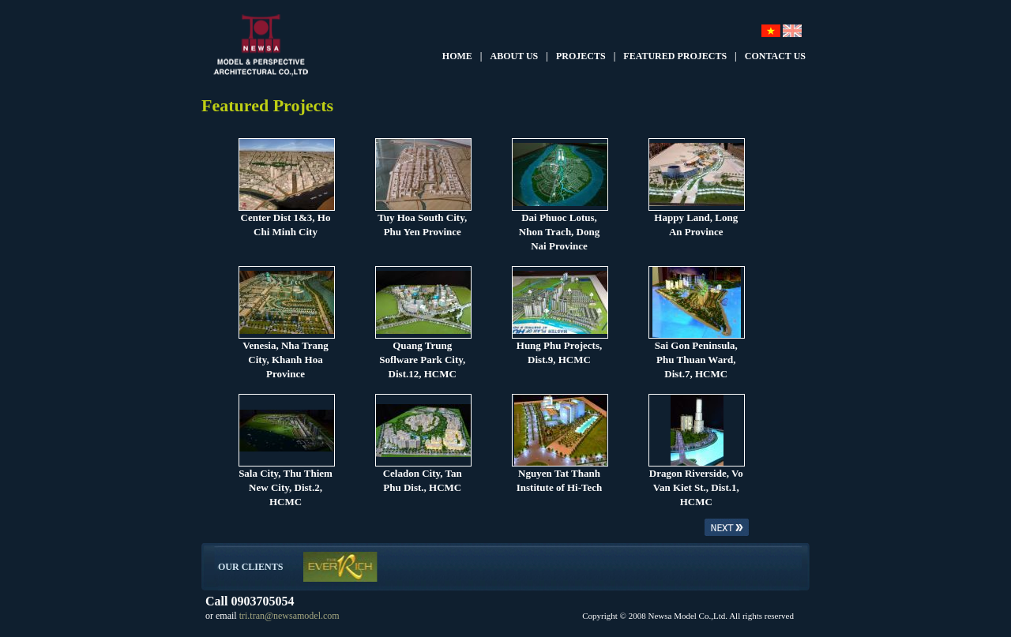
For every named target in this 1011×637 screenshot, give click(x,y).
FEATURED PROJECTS (675, 56)
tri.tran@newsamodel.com (288, 615)
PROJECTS (581, 56)
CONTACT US (775, 56)
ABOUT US (514, 56)
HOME (457, 56)
